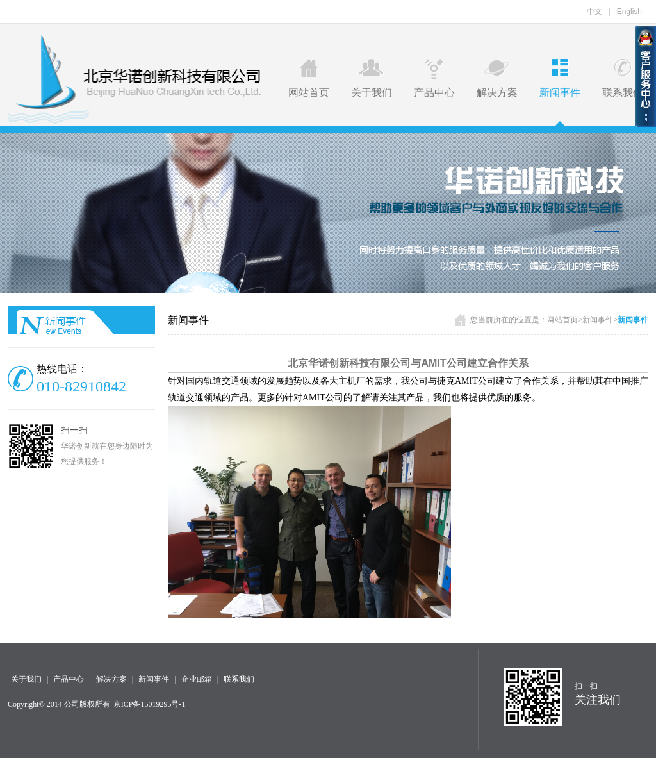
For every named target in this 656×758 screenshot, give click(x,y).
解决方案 (497, 78)
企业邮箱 (196, 679)
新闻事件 (560, 78)
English (629, 11)
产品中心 (434, 78)
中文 (594, 11)
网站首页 (308, 78)
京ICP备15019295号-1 (149, 704)
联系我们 (622, 78)
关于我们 (371, 78)
